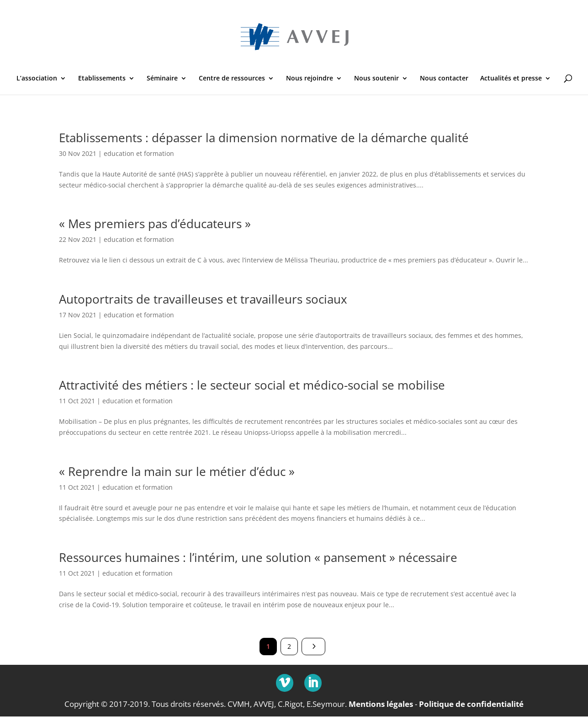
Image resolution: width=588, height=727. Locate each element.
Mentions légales (381, 703)
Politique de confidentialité (471, 703)
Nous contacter (444, 78)
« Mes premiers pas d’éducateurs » (155, 223)
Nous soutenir (376, 78)
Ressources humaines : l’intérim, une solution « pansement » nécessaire (258, 557)
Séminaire (162, 78)
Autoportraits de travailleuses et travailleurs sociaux (203, 299)
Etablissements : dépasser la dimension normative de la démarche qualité (264, 137)
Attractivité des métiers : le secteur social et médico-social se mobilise (252, 385)
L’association (36, 78)
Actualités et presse (511, 78)
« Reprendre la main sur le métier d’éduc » (177, 471)
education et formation (139, 153)
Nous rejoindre (309, 78)
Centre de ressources (232, 78)
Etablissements (102, 78)
